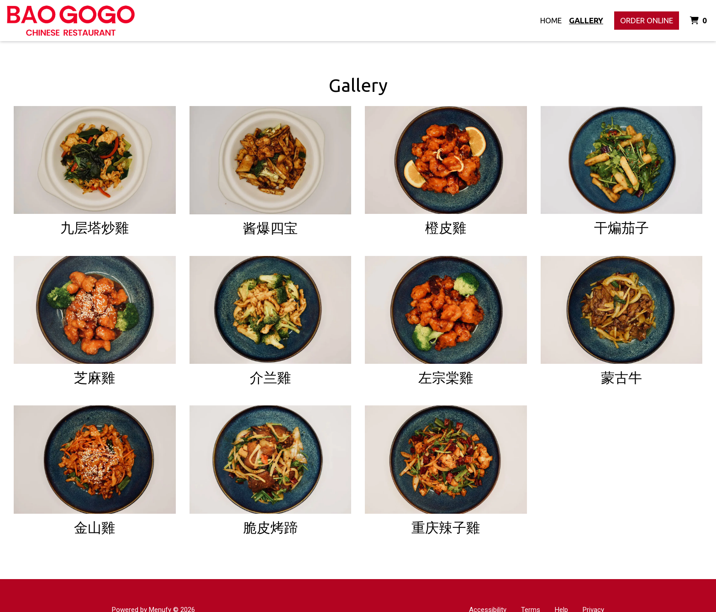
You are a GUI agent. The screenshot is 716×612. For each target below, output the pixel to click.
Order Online (646, 20)
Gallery (586, 20)
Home (551, 20)
